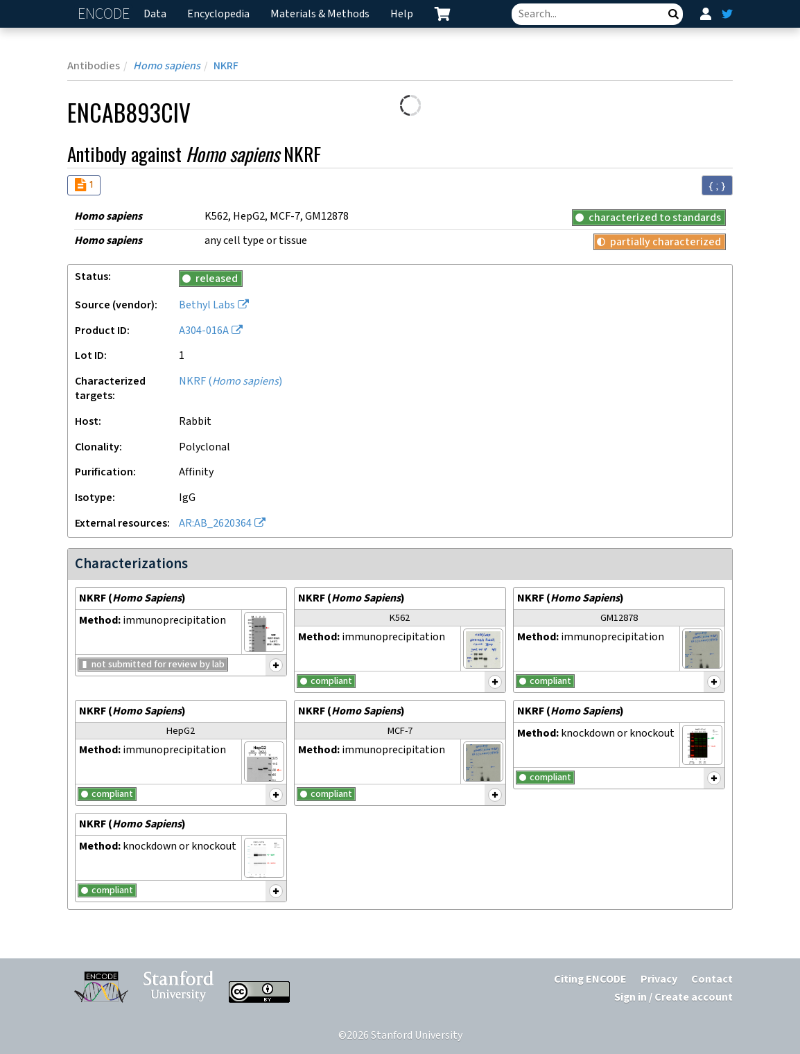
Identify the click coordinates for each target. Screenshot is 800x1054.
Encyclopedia (218, 14)
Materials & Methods (319, 14)
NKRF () (230, 381)
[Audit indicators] (84, 185)
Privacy (659, 979)
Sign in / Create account (673, 997)
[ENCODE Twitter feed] (727, 13)
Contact (712, 979)
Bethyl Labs (207, 305)
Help (401, 14)
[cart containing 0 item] (442, 14)
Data (155, 14)
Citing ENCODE (590, 979)
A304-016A (204, 331)
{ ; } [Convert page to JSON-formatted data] (717, 185)
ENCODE (105, 14)
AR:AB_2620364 (215, 523)
